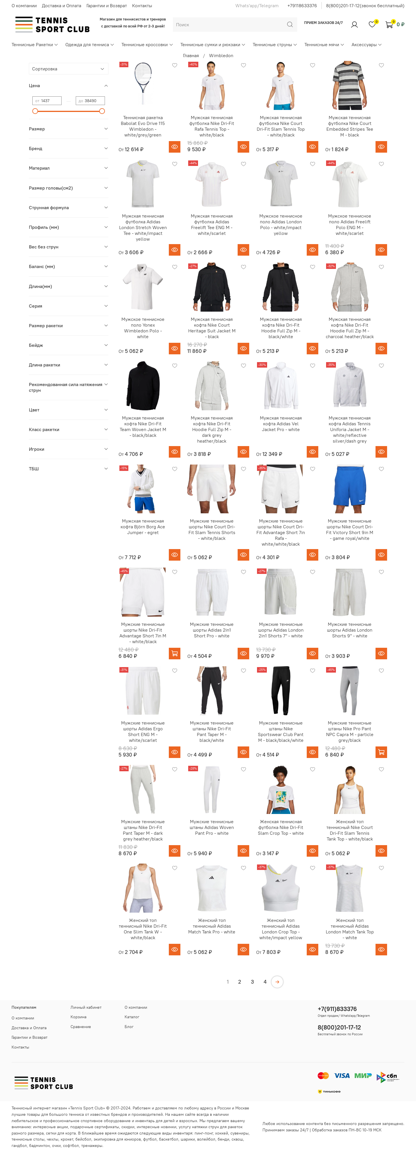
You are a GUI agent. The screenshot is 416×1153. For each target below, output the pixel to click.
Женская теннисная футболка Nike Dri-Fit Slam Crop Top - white (281, 827)
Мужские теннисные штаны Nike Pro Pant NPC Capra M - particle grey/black (350, 731)
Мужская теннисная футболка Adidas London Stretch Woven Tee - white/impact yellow (143, 227)
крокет (67, 1139)
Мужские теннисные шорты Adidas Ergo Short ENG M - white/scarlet (143, 731)
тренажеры (91, 1145)
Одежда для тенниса (89, 44)
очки (56, 1145)
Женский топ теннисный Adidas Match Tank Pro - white (211, 926)
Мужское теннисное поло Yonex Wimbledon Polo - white (142, 327)
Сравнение (81, 1026)
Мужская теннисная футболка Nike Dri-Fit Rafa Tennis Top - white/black (211, 126)
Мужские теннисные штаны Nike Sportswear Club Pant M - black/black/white (281, 731)
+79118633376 (302, 5)
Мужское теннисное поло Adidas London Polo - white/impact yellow (280, 224)
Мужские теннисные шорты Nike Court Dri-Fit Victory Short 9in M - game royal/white (349, 529)
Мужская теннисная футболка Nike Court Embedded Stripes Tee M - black (349, 126)
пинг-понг (204, 1133)
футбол (150, 1139)
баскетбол (168, 1139)
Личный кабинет (86, 1007)
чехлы (52, 1139)
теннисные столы (28, 1139)
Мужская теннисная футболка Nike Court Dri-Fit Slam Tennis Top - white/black (281, 126)
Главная (191, 55)
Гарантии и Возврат (106, 5)
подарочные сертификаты (94, 1126)
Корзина (78, 1016)
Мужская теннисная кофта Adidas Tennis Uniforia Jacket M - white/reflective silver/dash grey (350, 429)
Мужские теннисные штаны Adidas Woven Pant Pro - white (212, 827)
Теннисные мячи (324, 44)
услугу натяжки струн (199, 1126)
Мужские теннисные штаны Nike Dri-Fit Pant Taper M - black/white (212, 731)
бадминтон (39, 1145)
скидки (127, 1126)
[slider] (35, 111)
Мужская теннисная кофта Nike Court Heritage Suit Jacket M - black (212, 327)
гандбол (19, 1145)
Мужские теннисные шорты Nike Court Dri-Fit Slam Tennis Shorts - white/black (211, 529)
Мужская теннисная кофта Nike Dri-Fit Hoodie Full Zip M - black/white (281, 327)
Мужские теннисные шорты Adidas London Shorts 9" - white (349, 630)
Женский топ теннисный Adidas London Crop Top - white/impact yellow (280, 928)
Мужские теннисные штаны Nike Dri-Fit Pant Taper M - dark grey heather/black (143, 830)
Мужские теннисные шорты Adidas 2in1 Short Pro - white (212, 630)
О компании (24, 5)
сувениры (239, 1133)
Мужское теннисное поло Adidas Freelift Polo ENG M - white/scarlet (349, 224)
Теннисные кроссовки (147, 44)
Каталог (132, 1016)
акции (62, 1126)
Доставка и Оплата (61, 5)
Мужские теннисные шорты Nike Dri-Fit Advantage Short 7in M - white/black (142, 632)
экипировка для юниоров (117, 1139)
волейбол (206, 1139)
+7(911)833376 (337, 1009)
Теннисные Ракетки (35, 44)
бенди (223, 1139)
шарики (188, 1139)
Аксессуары (367, 44)
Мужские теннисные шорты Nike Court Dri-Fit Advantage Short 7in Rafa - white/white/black (280, 532)
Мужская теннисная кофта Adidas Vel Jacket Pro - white (281, 423)
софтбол (71, 1145)
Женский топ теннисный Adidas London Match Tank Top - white (350, 928)
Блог (129, 1026)
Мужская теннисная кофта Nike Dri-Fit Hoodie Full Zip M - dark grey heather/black (212, 429)
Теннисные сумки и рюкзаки (213, 44)
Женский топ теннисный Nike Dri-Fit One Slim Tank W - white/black (143, 928)
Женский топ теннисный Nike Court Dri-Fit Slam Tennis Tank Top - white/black (349, 830)
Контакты (142, 5)
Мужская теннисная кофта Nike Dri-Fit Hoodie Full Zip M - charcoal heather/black (350, 327)
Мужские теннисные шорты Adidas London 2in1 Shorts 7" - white (281, 630)
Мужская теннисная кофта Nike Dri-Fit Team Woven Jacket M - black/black (143, 426)
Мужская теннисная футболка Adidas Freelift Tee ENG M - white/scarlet (212, 224)
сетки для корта (61, 1133)
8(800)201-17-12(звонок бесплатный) (365, 5)
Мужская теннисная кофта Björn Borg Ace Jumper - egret (143, 526)
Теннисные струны (275, 44)
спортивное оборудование (106, 1120)
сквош (237, 1139)
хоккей (221, 1133)
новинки (168, 1126)
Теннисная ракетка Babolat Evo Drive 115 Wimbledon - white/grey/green (143, 126)
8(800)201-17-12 (339, 1027)
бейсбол (83, 1139)
